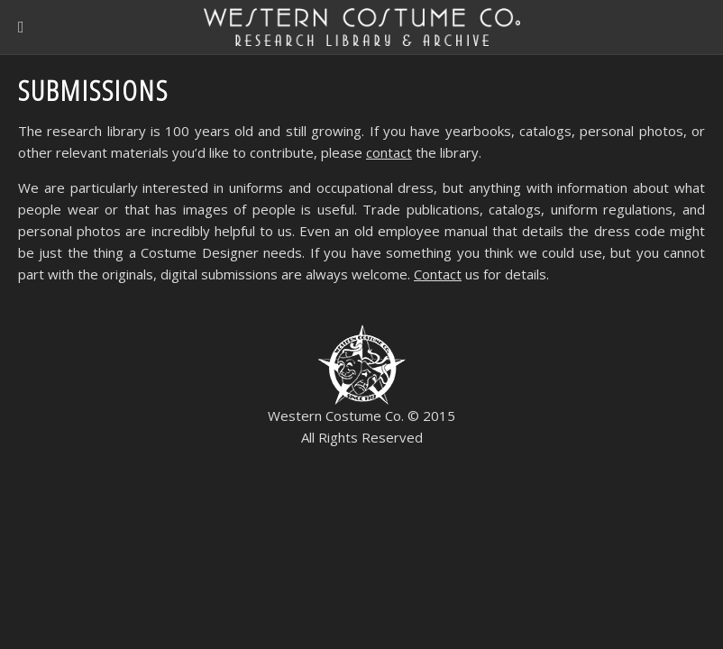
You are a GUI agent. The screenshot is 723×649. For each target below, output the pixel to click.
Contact (438, 274)
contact (389, 152)
